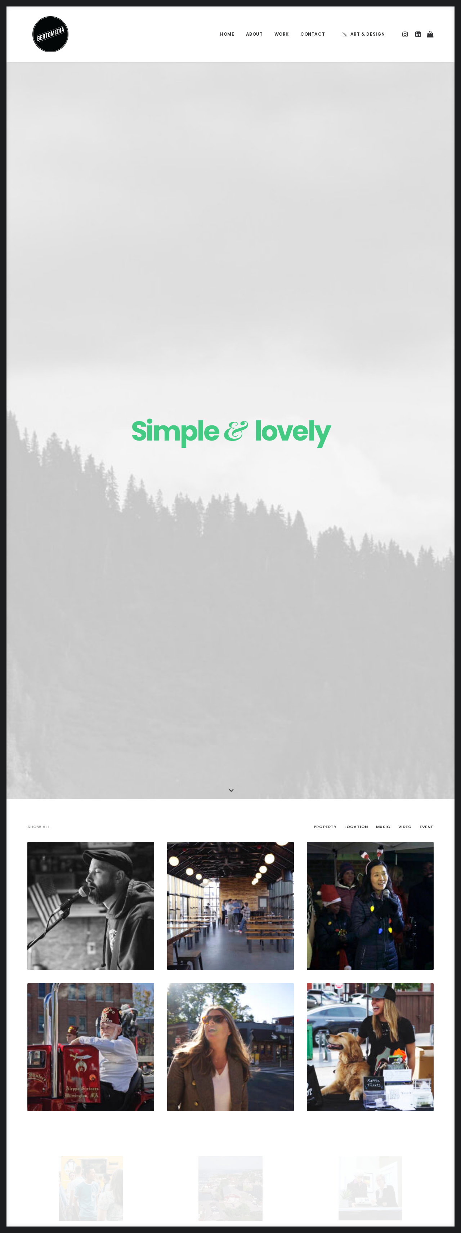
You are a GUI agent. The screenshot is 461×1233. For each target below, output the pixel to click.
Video (405, 227)
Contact (312, 34)
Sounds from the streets (272, 1157)
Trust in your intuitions (269, 1100)
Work (281, 34)
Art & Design (367, 34)
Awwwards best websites (273, 1112)
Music (383, 227)
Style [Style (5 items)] (384, 1112)
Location (356, 227)
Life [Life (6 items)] (358, 1101)
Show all (38, 227)
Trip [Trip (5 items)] (383, 1124)
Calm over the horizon (161, 1089)
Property (325, 227)
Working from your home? (274, 1123)
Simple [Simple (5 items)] (401, 1101)
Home (227, 34)
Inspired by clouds (156, 1106)
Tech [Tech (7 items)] (404, 1112)
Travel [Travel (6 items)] (362, 1124)
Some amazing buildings (272, 1134)
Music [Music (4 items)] (378, 1101)
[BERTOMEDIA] (45, 34)
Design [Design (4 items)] (362, 1089)
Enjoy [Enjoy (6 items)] (385, 1089)
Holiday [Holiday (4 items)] (410, 1089)
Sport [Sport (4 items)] (361, 1112)
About (254, 34)
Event (427, 227)
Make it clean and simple (164, 1124)
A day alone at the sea (269, 1146)
